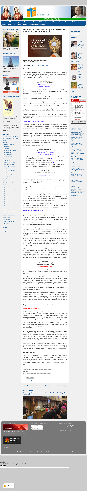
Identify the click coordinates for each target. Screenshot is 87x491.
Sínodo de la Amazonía (9, 211)
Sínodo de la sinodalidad (9, 215)
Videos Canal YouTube (8, 221)
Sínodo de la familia (8, 213)
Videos (60, 22)
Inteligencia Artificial (8, 158)
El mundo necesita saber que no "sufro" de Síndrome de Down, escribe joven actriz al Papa (77, 187)
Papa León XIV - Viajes (9, 203)
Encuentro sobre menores (9, 150)
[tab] (75, 100)
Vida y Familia (6, 219)
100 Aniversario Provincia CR (10, 136)
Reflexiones (27, 22)
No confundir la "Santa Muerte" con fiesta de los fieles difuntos (77, 194)
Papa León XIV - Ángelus (9, 205)
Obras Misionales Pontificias (10, 183)
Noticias (47, 22)
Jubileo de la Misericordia (9, 166)
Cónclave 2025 (6, 146)
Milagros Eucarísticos (8, 174)
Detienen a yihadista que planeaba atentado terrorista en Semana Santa (77, 181)
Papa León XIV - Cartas (9, 187)
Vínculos (67, 22)
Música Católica (7, 176)
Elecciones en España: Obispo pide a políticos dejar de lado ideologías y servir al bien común (77, 168)
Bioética (5, 142)
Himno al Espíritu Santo (80, 76)
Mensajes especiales (8, 172)
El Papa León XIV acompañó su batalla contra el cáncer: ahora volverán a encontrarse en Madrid (77, 159)
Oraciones (5, 185)
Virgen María (6, 223)
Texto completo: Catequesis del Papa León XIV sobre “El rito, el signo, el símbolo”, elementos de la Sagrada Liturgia (77, 151)
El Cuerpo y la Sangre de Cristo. (40, 65)
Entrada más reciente (30, 386)
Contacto (74, 22)
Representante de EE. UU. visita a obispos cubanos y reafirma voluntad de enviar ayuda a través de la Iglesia (77, 129)
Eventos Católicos (7, 154)
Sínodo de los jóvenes (8, 217)
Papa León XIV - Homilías (9, 197)
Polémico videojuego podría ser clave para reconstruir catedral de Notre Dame (76, 175)
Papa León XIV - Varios (9, 201)
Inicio (47, 386)
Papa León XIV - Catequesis (10, 189)
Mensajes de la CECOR (9, 170)
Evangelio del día (32, 380)
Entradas (35, 425)
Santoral (5, 209)
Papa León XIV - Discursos (9, 191)
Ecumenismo (6, 148)
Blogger (74, 451)
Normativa (5, 178)
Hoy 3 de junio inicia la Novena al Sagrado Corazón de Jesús (81, 68)
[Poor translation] (4, 466)
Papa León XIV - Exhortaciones (11, 195)
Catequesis (18, 22)
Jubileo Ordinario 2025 (8, 164)
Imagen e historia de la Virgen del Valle (34, 24)
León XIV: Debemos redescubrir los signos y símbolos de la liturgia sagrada (77, 144)
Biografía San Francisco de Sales (11, 24)
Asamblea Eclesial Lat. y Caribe (11, 138)
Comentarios (35, 428)
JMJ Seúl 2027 (6, 160)
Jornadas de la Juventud (9, 162)
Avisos (4, 140)
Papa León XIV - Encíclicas (10, 193)
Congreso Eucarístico (8, 144)
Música (54, 22)
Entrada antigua (61, 386)
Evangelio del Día (38, 22)
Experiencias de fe (7, 156)
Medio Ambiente (7, 168)
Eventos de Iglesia (8, 22)
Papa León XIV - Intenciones (10, 199)
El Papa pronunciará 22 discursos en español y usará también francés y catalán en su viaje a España (77, 137)
